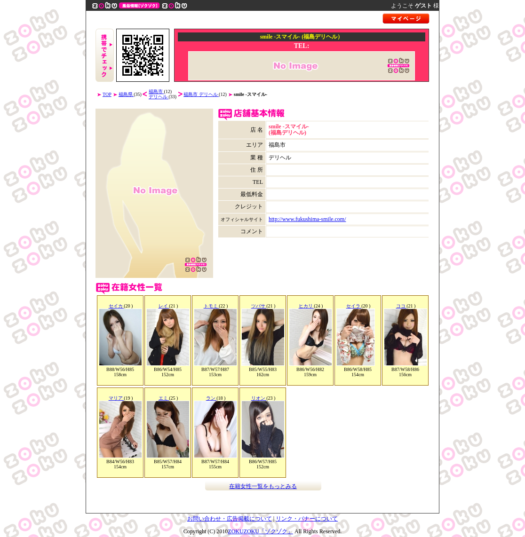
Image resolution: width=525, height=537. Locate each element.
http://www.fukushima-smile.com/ (307, 219)
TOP (107, 94)
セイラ (354, 305)
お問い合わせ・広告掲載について (229, 518)
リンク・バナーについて (307, 518)
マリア (116, 398)
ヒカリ (306, 305)
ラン (211, 398)
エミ (164, 398)
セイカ (116, 305)
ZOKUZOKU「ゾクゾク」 (260, 531)
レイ (164, 305)
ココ (401, 305)
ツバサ (259, 305)
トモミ (211, 305)
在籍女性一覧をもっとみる (263, 486)
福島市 (156, 91)
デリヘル (159, 96)
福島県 (126, 94)
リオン (259, 398)
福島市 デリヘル (201, 94)
